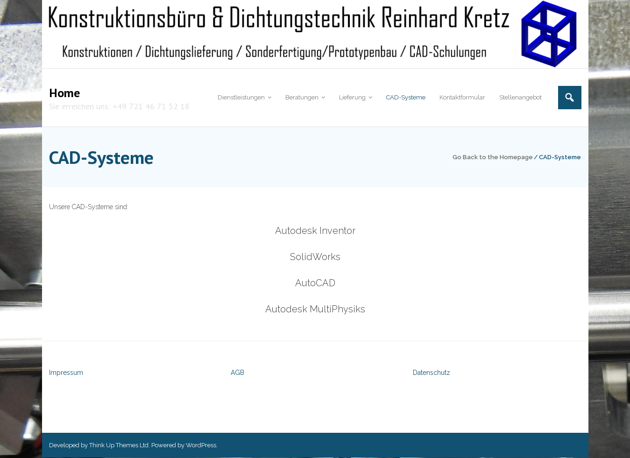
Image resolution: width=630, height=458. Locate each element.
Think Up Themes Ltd (119, 445)
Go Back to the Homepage (493, 157)
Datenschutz (431, 373)
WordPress (201, 445)
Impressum (66, 373)
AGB (237, 373)
